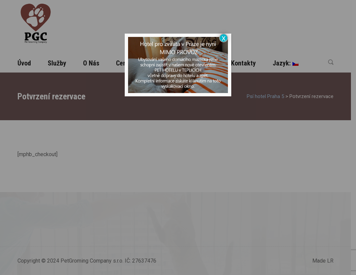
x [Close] (224, 38)
